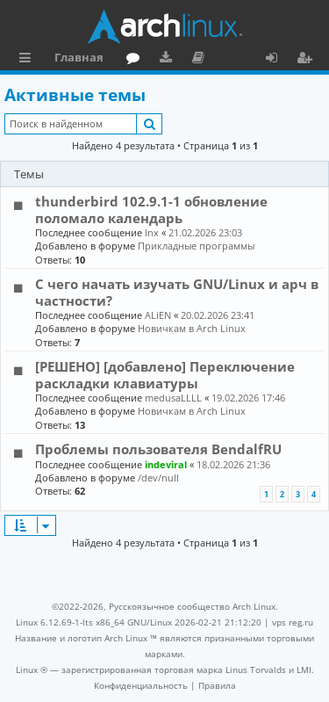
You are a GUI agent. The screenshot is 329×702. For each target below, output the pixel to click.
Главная (79, 57)
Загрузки (169, 59)
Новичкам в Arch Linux (192, 328)
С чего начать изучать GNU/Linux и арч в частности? (176, 291)
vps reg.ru (292, 622)
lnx (152, 232)
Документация (201, 59)
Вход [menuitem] (277, 59)
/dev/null (158, 477)
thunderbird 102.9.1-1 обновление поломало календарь (151, 209)
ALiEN (158, 315)
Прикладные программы (196, 245)
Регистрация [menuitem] (308, 59)
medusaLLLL (173, 397)
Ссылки (28, 59)
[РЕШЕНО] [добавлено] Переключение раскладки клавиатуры (165, 374)
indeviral (166, 464)
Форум (136, 59)
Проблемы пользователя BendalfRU (158, 449)
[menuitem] (141, 685)
